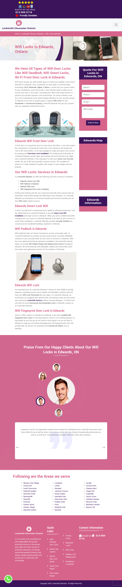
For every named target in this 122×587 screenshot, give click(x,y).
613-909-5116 (24, 12)
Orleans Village (29, 507)
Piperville (26, 499)
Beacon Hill (90, 507)
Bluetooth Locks (69, 544)
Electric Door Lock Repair (53, 559)
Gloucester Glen (61, 499)
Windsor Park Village (31, 483)
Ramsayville (27, 496)
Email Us (87, 535)
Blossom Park (91, 502)
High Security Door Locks (54, 542)
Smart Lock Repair (54, 567)
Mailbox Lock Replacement (71, 555)
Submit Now (93, 122)
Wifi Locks (70, 550)
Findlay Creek (60, 502)
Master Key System (54, 550)
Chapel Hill (90, 491)
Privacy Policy (68, 537)
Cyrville (88, 483)
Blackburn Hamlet (93, 504)
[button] (42, 376)
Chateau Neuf (91, 488)
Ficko (57, 504)
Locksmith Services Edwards (33, 34)
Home (17, 34)
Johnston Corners (61, 491)
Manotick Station (29, 510)
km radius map (93, 166)
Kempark (58, 488)
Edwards (58, 510)
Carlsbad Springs (92, 499)
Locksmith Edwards (59, 583)
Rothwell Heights (29, 491)
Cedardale (90, 494)
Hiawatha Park (60, 496)
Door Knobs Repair (54, 574)
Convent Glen (91, 486)
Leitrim (57, 486)
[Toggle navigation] (116, 25)
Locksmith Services (34, 300)
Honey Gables (60, 494)
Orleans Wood (28, 504)
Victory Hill (27, 486)
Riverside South (29, 494)
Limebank (58, 483)
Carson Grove (91, 496)
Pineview (26, 502)
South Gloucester (30, 488)
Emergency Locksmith (70, 562)
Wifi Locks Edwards (53, 34)
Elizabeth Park (60, 507)
